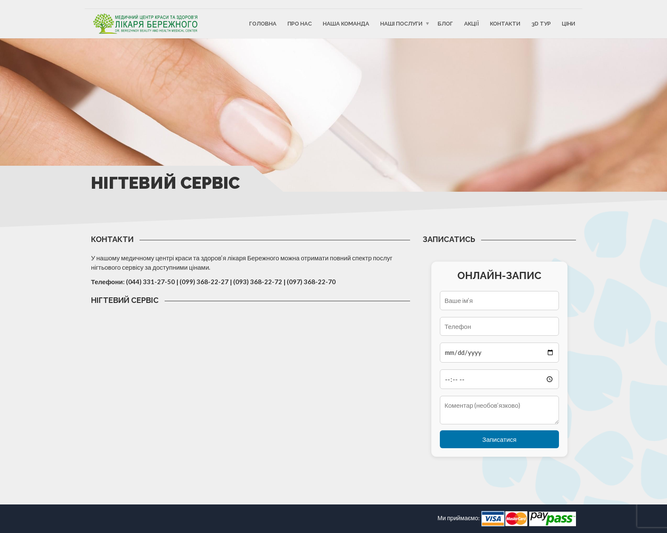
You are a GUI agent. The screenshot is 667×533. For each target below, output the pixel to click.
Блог (445, 23)
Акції (471, 23)
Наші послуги (401, 23)
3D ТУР (541, 23)
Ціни (568, 23)
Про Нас (300, 23)
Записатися (499, 439)
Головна (262, 23)
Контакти (505, 23)
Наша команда (346, 23)
